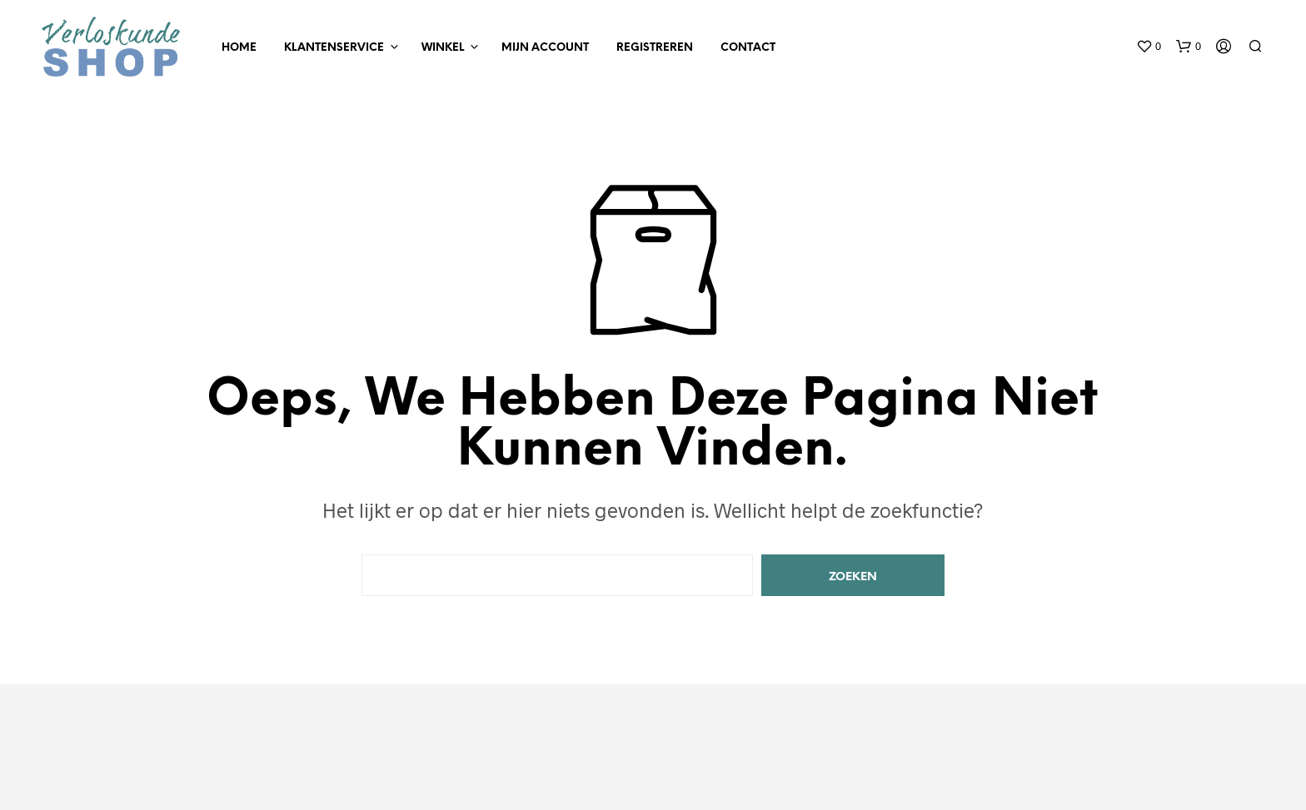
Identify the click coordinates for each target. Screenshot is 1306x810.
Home (239, 47)
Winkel (442, 47)
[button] (1148, 46)
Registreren (654, 47)
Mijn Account (545, 47)
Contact (747, 47)
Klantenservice (334, 47)
